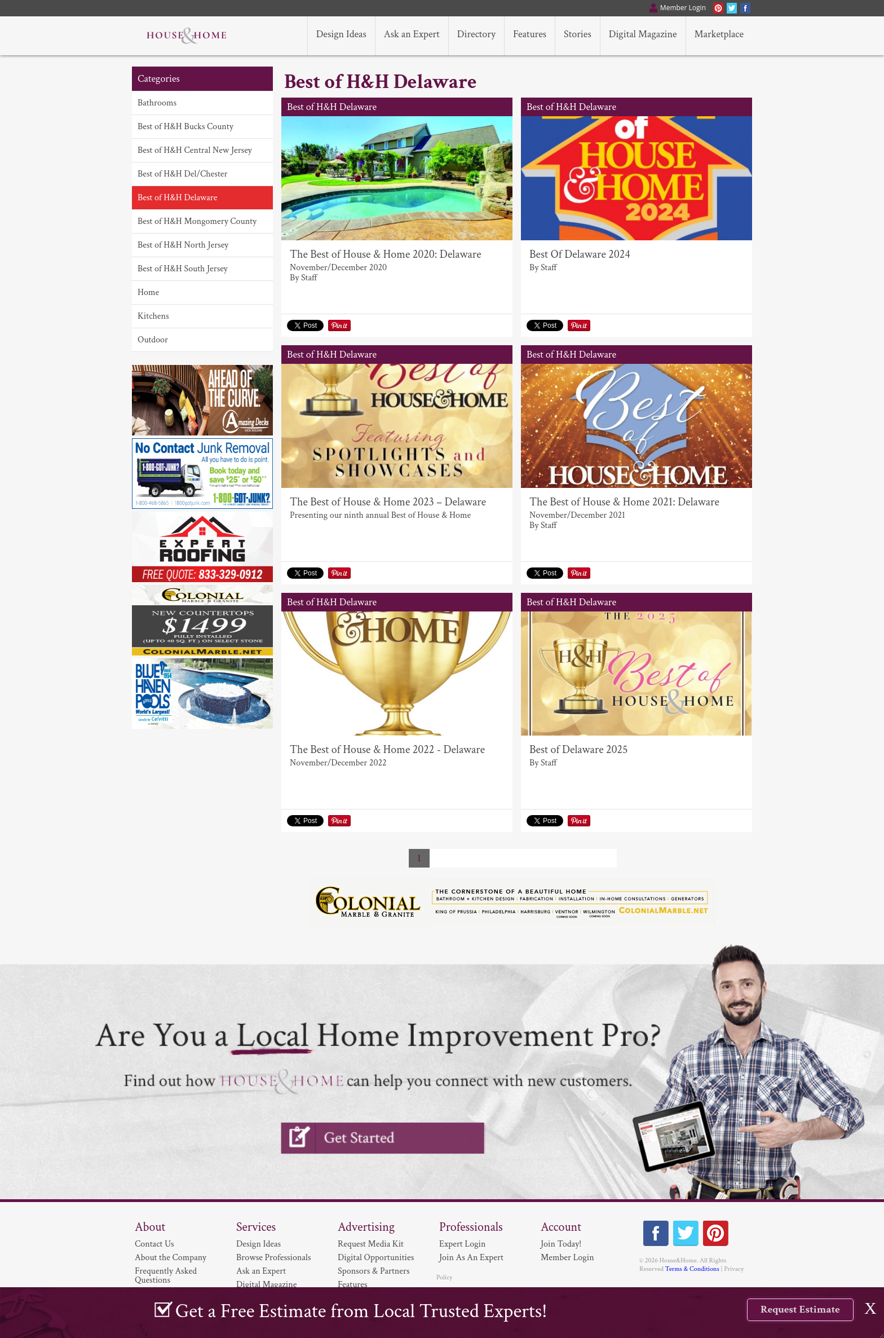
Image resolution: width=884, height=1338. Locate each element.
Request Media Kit (371, 1244)
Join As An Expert (471, 1258)
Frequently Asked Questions (166, 1275)
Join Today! (561, 1244)
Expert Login (462, 1244)
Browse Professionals (273, 1258)
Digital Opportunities (376, 1258)
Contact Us (154, 1244)
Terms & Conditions (692, 1269)
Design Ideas (258, 1244)
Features (353, 1285)
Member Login (567, 1258)
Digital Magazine (266, 1285)
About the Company (170, 1258)
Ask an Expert (261, 1271)
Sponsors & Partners (374, 1271)
